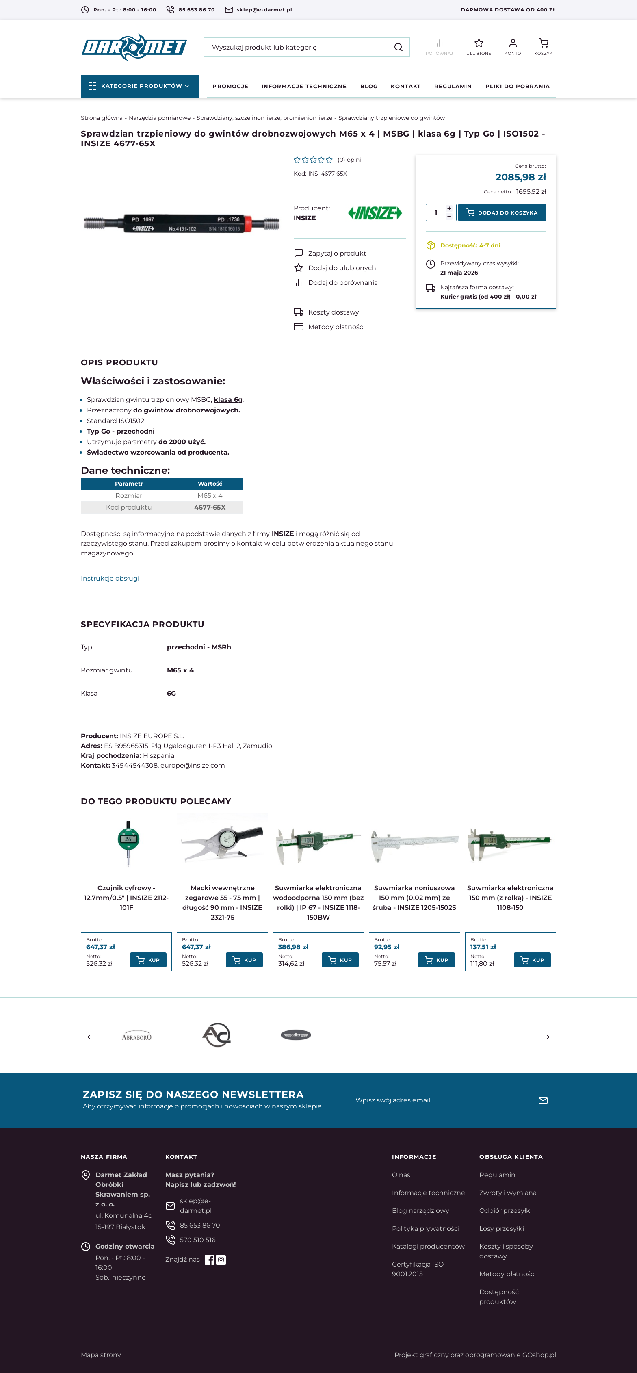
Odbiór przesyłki (505, 1211)
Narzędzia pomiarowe (160, 117)
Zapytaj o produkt (337, 253)
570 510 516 (198, 1240)
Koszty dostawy (333, 312)
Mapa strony (101, 1355)
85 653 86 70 (197, 10)
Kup (154, 960)
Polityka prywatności (425, 1228)
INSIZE (305, 218)
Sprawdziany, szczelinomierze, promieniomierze (264, 117)
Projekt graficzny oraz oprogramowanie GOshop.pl (475, 1355)
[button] (449, 216)
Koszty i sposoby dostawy (506, 1251)
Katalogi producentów (428, 1246)
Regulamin (453, 86)
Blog (369, 86)
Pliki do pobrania (517, 86)
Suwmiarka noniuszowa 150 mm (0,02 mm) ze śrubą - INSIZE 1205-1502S (414, 897)
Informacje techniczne (304, 86)
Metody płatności (336, 327)
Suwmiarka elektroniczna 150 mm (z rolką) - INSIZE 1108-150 (510, 897)
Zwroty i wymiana (508, 1193)
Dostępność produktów (499, 1297)
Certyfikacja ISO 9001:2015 (418, 1269)
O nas (401, 1175)
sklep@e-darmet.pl (264, 10)
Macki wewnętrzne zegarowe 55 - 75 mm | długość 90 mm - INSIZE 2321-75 (222, 902)
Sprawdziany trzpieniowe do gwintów (391, 117)
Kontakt (406, 86)
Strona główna (102, 117)
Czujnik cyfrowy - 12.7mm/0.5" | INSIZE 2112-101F (126, 897)
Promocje (230, 86)
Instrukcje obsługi (110, 578)
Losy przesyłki (501, 1228)
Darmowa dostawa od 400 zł (508, 10)
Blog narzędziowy (420, 1211)
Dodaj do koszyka (508, 213)
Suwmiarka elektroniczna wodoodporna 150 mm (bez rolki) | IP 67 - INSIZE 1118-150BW (318, 902)
